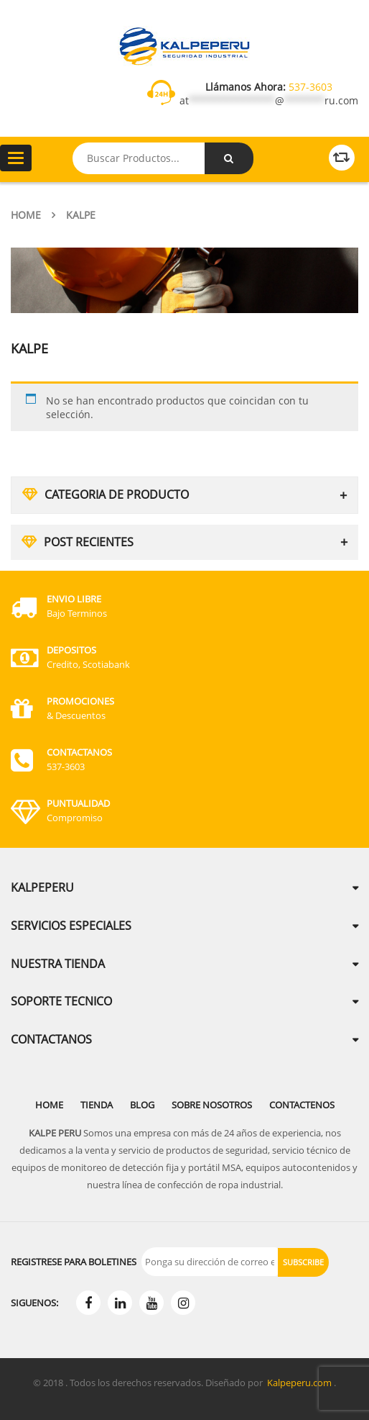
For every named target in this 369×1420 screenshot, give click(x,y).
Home (26, 215)
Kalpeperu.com (299, 1382)
